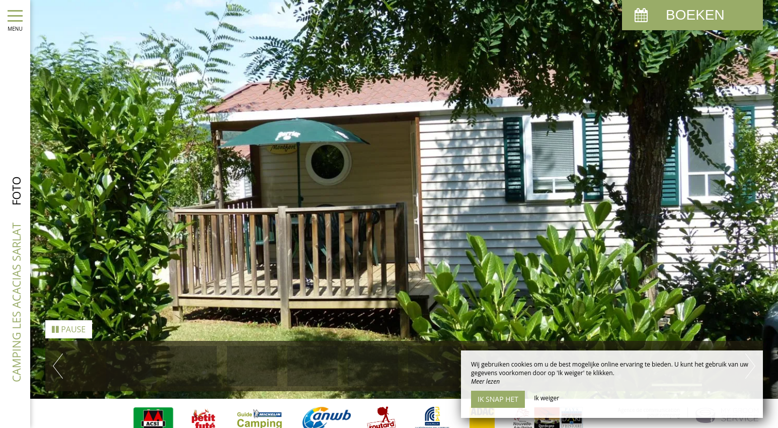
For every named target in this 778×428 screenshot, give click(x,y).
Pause (69, 316)
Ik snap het (498, 399)
